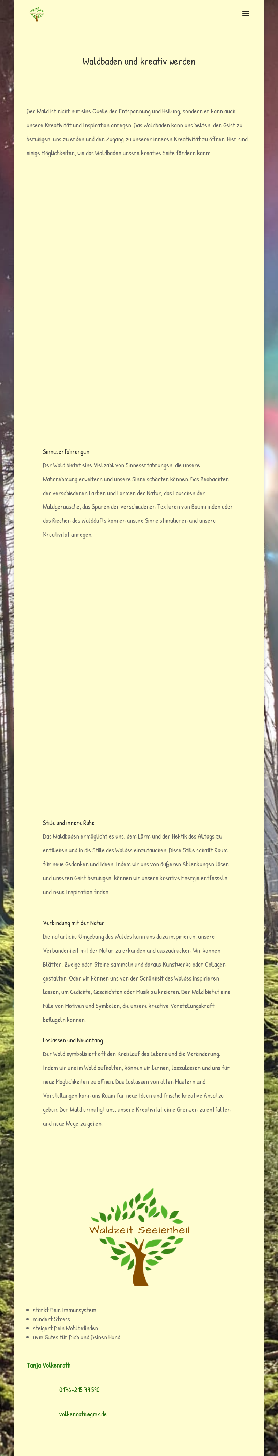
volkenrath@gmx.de (83, 1413)
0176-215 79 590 (79, 1389)
